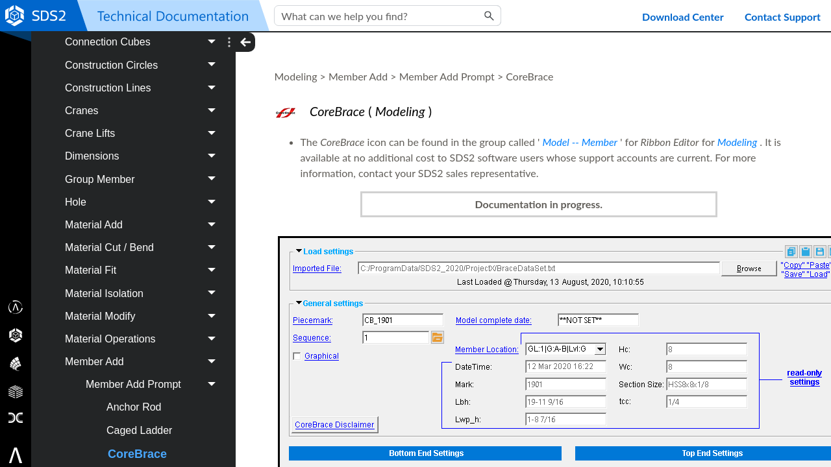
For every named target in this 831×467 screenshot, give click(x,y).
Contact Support (783, 16)
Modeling (737, 142)
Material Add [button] (144, 394)
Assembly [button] (144, 143)
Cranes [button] (144, 280)
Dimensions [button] (144, 326)
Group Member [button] (144, 349)
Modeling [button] (137, 116)
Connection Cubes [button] (144, 212)
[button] (489, 15)
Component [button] (144, 189)
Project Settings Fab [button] (137, 54)
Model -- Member (579, 142)
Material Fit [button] (144, 440)
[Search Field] (387, 15)
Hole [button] (144, 372)
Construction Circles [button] (144, 235)
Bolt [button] (144, 166)
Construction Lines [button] (144, 257)
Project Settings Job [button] (137, 85)
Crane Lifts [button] (144, 303)
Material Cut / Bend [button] (144, 417)
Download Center (683, 16)
